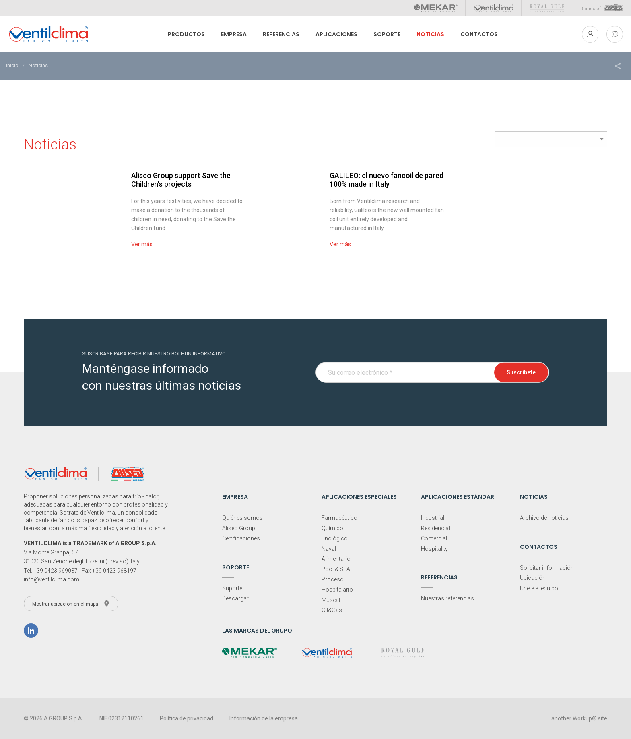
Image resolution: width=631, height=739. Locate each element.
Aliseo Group (238, 528)
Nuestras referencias (447, 598)
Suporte (232, 588)
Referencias (278, 34)
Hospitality (434, 549)
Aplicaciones (334, 34)
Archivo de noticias (544, 518)
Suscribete (521, 372)
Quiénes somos (242, 518)
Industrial (432, 518)
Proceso (333, 579)
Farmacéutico (339, 518)
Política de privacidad (186, 718)
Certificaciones (241, 538)
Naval (329, 549)
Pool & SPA (336, 569)
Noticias (427, 34)
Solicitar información (547, 568)
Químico (332, 528)
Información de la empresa (263, 718)
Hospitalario (337, 589)
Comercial (434, 538)
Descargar (235, 598)
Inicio (12, 65)
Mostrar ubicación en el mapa (71, 603)
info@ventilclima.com (51, 579)
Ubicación (533, 578)
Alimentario (336, 559)
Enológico (335, 538)
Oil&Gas (332, 610)
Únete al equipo (539, 588)
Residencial (435, 528)
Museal (331, 600)
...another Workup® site (577, 718)
